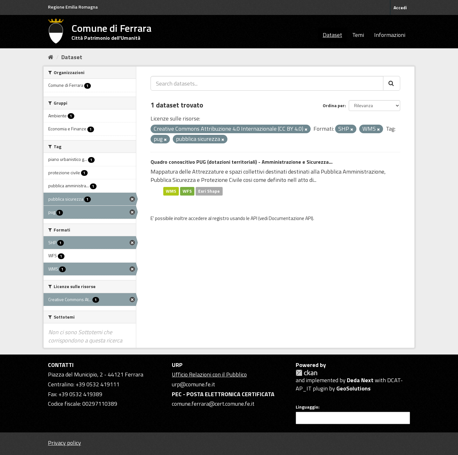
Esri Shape (209, 191)
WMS (171, 191)
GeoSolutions (353, 388)
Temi (358, 35)
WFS (187, 191)
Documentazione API (290, 218)
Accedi (400, 7)
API (254, 218)
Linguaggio (307, 407)
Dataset (332, 35)
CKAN (306, 372)
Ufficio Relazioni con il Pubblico (209, 374)
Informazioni (389, 35)
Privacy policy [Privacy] (64, 442)
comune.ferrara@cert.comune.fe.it (213, 403)
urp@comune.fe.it (193, 384)
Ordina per (334, 105)
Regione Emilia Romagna (73, 6)
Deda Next (360, 380)
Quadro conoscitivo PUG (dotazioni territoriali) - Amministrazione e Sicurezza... (242, 162)
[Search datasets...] (267, 83)
